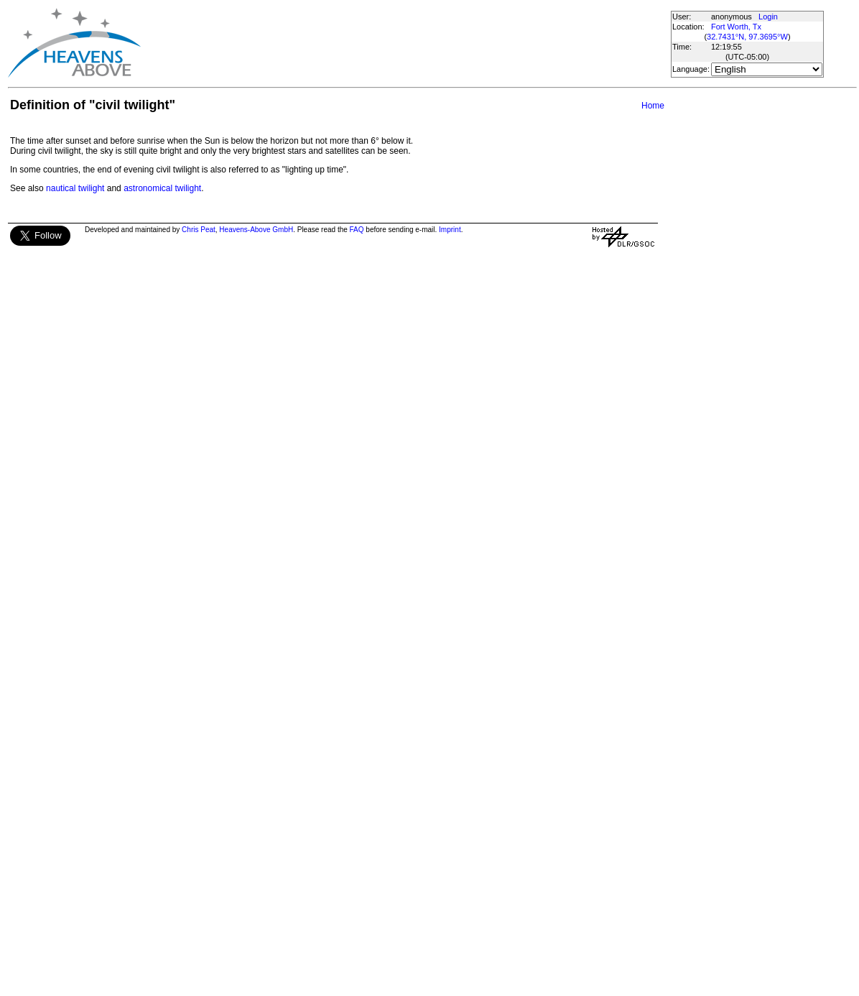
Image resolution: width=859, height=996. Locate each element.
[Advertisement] (405, 43)
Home (652, 106)
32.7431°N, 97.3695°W (747, 36)
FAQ (357, 230)
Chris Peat (198, 230)
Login (768, 16)
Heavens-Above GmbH (256, 230)
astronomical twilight (162, 188)
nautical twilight (75, 188)
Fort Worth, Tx (736, 26)
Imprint (450, 230)
